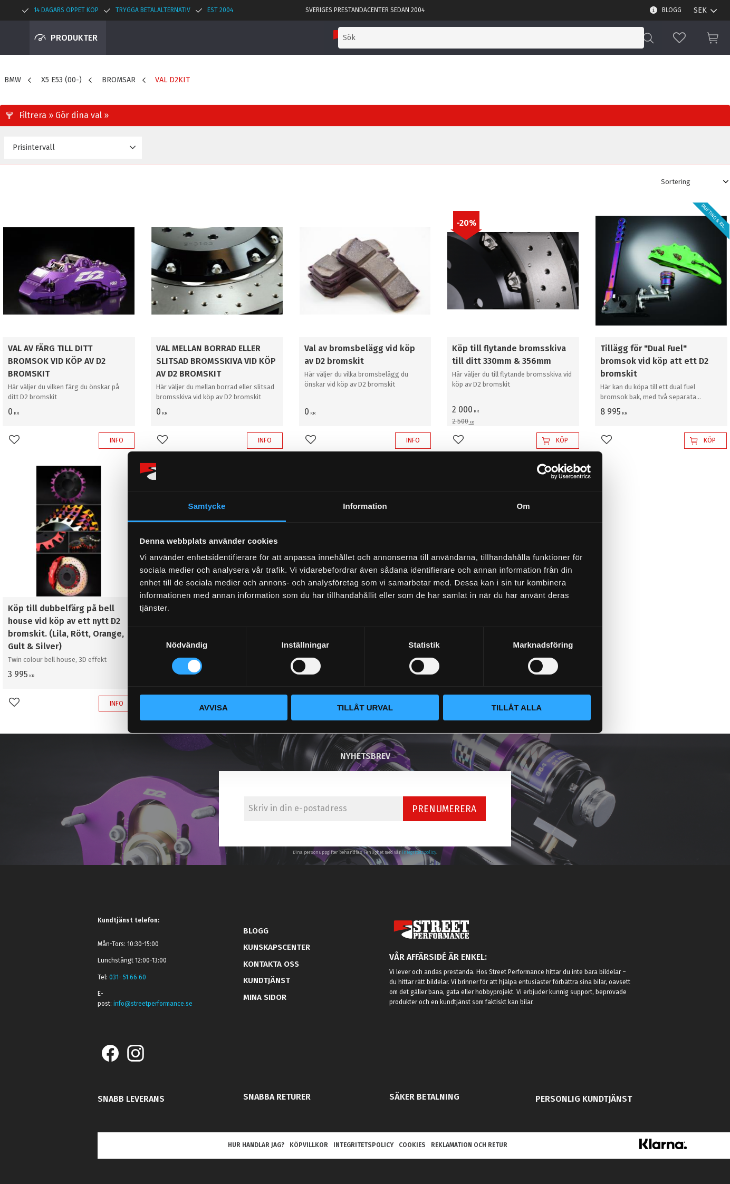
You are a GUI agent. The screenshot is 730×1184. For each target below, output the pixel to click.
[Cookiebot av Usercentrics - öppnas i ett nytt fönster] (544, 471)
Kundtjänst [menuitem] (266, 980)
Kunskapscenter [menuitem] (276, 947)
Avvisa (213, 707)
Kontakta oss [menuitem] (271, 964)
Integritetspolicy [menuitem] (363, 1145)
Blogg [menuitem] (671, 10)
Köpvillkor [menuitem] (309, 1145)
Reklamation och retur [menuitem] (469, 1145)
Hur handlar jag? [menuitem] (256, 1145)
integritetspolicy (419, 852)
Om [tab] (523, 506)
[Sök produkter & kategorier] (554, 38)
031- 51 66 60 (127, 977)
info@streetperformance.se (153, 1003)
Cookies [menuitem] (412, 1145)
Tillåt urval (365, 707)
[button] (679, 38)
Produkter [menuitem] (74, 38)
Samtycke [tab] (207, 506)
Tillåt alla (517, 707)
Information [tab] (365, 506)
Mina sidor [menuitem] (264, 997)
